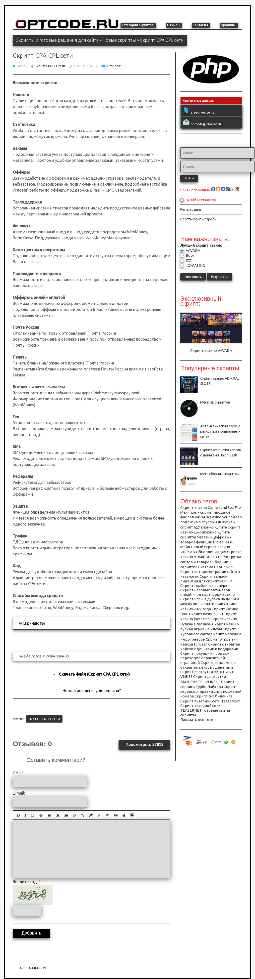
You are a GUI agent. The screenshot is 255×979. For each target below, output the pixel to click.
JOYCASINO (195, 265)
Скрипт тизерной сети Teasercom (210, 701)
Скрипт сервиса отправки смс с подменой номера (210, 691)
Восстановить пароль (198, 219)
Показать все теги (196, 719)
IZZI (188, 260)
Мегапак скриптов (215, 402)
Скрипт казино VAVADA (211, 350)
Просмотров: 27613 (144, 744)
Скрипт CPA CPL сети (50, 66)
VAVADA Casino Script (213, 517)
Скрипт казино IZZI (206, 614)
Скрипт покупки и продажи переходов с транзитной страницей (204, 658)
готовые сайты (216, 710)
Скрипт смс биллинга (213, 696)
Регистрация (190, 209)
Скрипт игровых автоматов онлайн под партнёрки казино (207, 592)
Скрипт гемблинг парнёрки (205, 585)
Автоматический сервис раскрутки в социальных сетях (220, 431)
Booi (189, 255)
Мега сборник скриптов (219, 474)
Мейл (185, 547)
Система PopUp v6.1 (215, 567)
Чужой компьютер (200, 200)
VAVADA (192, 250)
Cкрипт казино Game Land (203, 507)
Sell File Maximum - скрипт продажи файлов (210, 512)
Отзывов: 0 (115, 66)
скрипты (188, 715)
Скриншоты (34, 623)
